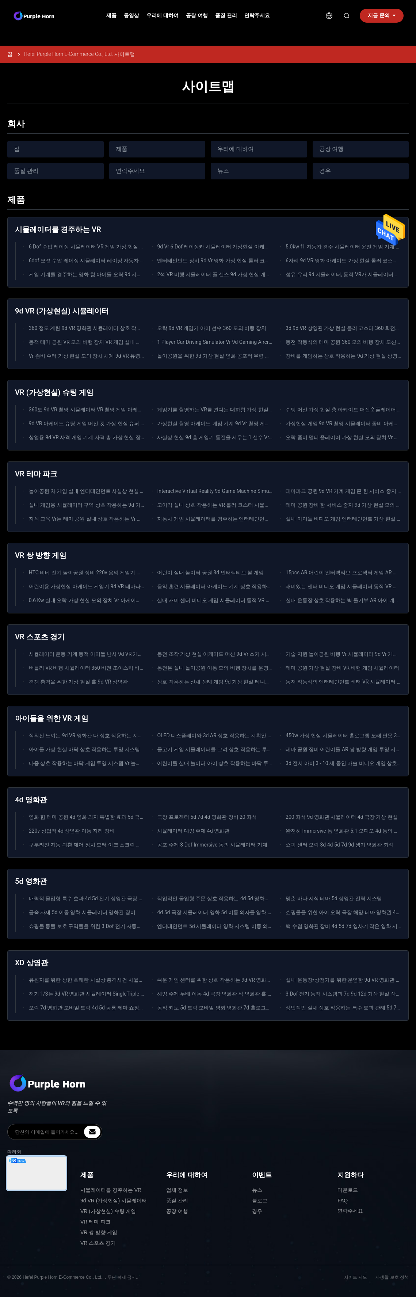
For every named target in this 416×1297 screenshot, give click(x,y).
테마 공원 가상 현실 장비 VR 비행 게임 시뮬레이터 (342, 668)
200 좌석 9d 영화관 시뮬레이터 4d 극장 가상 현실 (342, 817)
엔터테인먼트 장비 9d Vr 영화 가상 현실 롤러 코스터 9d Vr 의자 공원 (234, 260)
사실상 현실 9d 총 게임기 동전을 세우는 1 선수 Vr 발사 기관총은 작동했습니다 (245, 437)
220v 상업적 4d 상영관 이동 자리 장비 (72, 831)
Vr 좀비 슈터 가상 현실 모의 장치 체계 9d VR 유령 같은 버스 (96, 356)
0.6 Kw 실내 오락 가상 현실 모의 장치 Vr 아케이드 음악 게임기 (99, 600)
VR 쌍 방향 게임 (98, 1232)
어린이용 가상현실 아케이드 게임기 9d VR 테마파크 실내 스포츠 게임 (107, 586)
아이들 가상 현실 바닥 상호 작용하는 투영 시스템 (84, 749)
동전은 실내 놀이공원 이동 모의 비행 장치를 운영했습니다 (223, 668)
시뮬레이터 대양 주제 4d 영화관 (193, 831)
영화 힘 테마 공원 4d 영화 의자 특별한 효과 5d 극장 (87, 817)
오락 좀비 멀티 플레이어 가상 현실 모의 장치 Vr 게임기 (347, 437)
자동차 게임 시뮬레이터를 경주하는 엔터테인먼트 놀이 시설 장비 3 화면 (238, 519)
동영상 (131, 15)
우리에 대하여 (162, 15)
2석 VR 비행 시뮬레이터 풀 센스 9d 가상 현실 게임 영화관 (222, 274)
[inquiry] (92, 1132)
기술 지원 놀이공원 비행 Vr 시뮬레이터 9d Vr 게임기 (344, 654)
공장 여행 (197, 15)
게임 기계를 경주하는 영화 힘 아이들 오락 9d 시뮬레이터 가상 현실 (104, 274)
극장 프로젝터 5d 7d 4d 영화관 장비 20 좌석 (207, 817)
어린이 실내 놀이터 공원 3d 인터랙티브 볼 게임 (210, 572)
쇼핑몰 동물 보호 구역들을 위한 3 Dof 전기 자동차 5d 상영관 (97, 926)
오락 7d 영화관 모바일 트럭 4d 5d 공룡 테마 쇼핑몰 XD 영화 (96, 1008)
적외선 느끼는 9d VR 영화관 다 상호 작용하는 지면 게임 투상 (97, 735)
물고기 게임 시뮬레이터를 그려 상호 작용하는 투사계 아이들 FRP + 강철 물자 (244, 749)
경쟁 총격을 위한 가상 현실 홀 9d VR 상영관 (78, 682)
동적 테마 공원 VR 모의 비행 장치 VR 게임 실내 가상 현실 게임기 (102, 342)
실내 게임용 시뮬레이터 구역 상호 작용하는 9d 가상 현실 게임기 (101, 505)
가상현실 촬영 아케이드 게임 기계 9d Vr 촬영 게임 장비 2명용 (226, 423)
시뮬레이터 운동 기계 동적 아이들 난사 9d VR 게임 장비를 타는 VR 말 (107, 654)
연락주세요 (257, 15)
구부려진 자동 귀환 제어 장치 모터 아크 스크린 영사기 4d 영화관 (102, 845)
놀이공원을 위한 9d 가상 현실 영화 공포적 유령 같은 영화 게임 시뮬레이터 (241, 356)
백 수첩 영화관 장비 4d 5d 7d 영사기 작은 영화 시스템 (347, 926)
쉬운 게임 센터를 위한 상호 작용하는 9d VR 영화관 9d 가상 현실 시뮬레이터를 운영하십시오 (261, 980)
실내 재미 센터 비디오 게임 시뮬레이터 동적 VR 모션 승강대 (225, 600)
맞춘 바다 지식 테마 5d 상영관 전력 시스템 (334, 898)
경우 (325, 170)
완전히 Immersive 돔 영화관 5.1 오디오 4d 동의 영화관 (347, 831)
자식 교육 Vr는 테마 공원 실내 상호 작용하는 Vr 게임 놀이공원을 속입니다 (112, 519)
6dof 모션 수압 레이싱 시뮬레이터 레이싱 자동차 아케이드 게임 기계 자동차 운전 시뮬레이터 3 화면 (141, 260)
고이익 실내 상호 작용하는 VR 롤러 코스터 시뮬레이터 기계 (224, 505)
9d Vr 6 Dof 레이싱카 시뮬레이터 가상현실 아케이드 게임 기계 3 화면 (235, 247)
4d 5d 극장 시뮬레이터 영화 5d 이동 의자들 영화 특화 (217, 912)
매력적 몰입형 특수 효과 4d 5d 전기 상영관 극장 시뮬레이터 (96, 898)
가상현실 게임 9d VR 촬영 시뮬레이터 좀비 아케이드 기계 (350, 423)
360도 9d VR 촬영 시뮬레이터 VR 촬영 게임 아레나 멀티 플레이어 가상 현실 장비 (120, 409)
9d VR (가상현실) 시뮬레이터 (113, 1200)
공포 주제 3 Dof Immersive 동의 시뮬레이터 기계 (212, 845)
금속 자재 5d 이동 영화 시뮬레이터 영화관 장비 (82, 912)
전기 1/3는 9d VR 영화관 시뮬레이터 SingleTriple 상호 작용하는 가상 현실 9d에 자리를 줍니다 (135, 994)
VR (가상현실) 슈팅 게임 (108, 1211)
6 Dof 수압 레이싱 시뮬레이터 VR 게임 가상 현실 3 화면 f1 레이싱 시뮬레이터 (116, 247)
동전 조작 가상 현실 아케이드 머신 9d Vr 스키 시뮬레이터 (221, 654)
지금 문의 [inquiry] (382, 15)
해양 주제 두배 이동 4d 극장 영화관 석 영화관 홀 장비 (217, 994)
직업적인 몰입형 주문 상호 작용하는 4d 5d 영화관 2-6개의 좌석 (228, 898)
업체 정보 (177, 1190)
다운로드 (347, 1190)
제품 (111, 15)
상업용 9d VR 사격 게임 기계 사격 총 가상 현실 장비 (87, 437)
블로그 (259, 1200)
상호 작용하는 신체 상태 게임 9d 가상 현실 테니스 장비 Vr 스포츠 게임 (236, 682)
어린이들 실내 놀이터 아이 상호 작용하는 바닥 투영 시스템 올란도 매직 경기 (243, 763)
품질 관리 (226, 15)
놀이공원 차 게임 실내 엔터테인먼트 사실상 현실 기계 (89, 491)
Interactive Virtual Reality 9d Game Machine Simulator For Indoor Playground (244, 491)
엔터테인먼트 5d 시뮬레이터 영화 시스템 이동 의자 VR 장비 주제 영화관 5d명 (244, 926)
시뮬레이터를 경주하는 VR (110, 1190)
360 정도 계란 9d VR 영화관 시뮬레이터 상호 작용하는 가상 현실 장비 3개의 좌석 (120, 328)
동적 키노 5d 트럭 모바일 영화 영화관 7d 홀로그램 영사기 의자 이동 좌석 (239, 1008)
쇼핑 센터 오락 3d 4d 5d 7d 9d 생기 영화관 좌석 (340, 845)
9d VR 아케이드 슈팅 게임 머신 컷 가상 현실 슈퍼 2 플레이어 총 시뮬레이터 (113, 423)
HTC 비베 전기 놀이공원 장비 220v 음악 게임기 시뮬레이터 (95, 572)
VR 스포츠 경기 (98, 1243)
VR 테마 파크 (95, 1222)
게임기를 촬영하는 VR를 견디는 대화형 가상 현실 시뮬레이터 (226, 409)
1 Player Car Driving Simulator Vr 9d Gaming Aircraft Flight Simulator (234, 342)
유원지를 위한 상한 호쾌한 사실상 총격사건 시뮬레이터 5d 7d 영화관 (107, 980)
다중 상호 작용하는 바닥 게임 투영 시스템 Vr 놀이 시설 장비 (96, 763)
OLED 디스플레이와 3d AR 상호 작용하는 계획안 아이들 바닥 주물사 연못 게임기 (248, 735)
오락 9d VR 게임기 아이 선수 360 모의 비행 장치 (211, 328)
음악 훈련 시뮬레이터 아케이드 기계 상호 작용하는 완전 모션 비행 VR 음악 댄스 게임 (253, 586)
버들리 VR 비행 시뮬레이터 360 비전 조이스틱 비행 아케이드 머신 (103, 668)
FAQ (342, 1200)
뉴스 (223, 170)
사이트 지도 (355, 1277)
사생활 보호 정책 (392, 1277)
